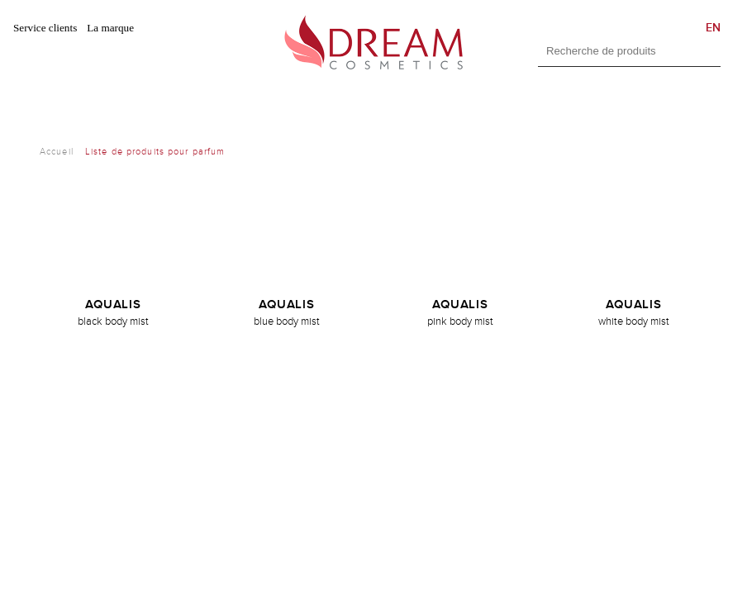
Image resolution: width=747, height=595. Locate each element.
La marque (110, 27)
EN (713, 28)
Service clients (45, 27)
